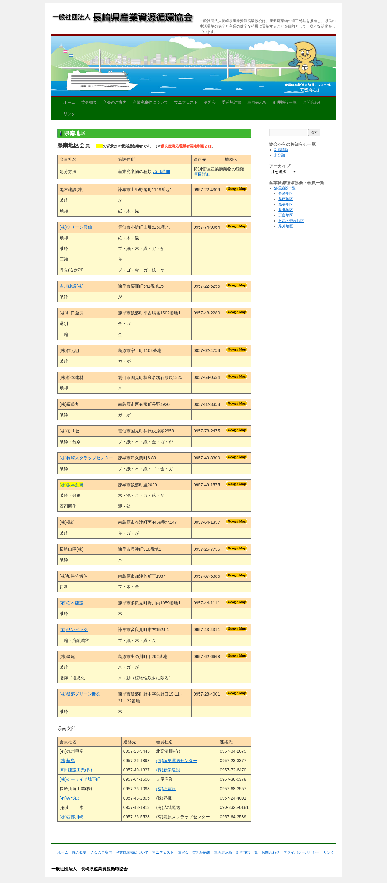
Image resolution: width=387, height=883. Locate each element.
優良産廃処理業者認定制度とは (186, 146)
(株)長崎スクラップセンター (86, 457)
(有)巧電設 (166, 788)
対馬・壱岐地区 (291, 221)
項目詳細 (161, 171)
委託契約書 (231, 102)
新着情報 (281, 150)
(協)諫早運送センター (176, 760)
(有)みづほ (69, 798)
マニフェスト (186, 102)
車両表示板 (257, 102)
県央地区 (285, 204)
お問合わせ (312, 102)
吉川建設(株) (71, 286)
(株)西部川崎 (71, 816)
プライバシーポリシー (301, 852)
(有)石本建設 (71, 603)
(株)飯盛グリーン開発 (80, 694)
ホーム (69, 102)
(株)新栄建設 (168, 769)
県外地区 (285, 226)
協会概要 (89, 102)
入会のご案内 (115, 102)
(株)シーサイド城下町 (80, 779)
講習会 (210, 102)
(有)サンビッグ (74, 629)
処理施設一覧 (285, 102)
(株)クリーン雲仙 (76, 227)
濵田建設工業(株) (76, 769)
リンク (69, 114)
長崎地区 (285, 193)
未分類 (279, 155)
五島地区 (285, 215)
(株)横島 (67, 760)
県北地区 (285, 210)
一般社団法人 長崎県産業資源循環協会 (122, 19)
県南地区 (285, 199)
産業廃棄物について (150, 102)
